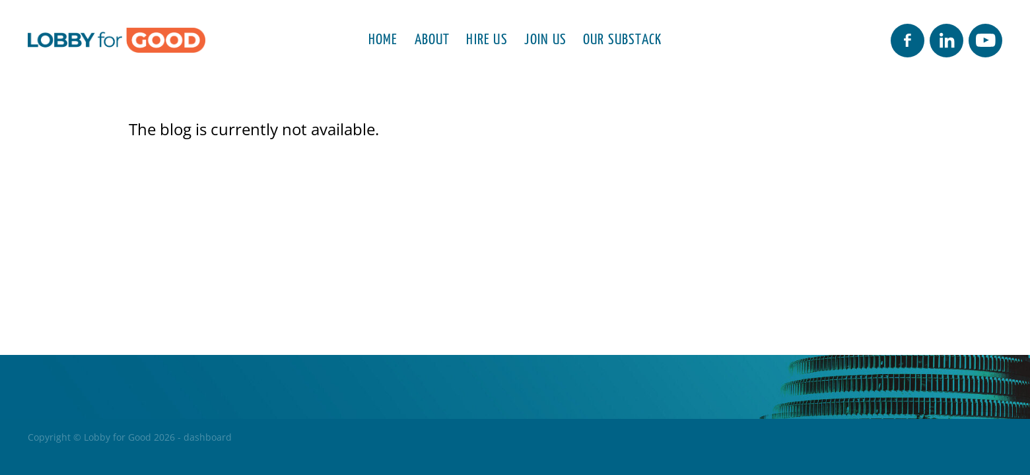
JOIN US (545, 38)
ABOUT (432, 38)
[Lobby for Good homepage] (125, 40)
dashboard (208, 437)
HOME (383, 38)
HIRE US (486, 38)
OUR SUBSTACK (622, 38)
